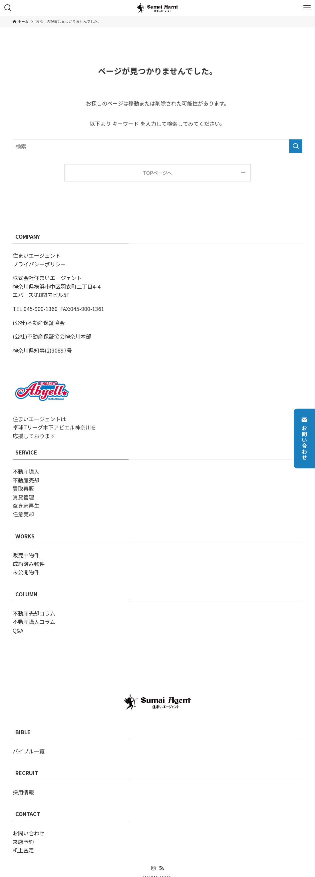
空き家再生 (26, 505)
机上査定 (23, 850)
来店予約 (23, 842)
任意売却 (23, 514)
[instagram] (154, 868)
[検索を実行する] (295, 146)
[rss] (161, 868)
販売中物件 (26, 555)
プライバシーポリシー (39, 264)
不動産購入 (26, 471)
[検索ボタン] (8, 8)
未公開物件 (26, 572)
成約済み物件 (29, 564)
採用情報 (23, 792)
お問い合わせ (304, 438)
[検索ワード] (157, 146)
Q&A (18, 630)
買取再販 (23, 488)
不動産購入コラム (34, 622)
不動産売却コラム (34, 613)
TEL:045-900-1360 (35, 309)
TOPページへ (157, 172)
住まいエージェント (37, 255)
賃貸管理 (23, 497)
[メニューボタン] (307, 8)
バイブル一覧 (29, 751)
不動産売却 (26, 480)
